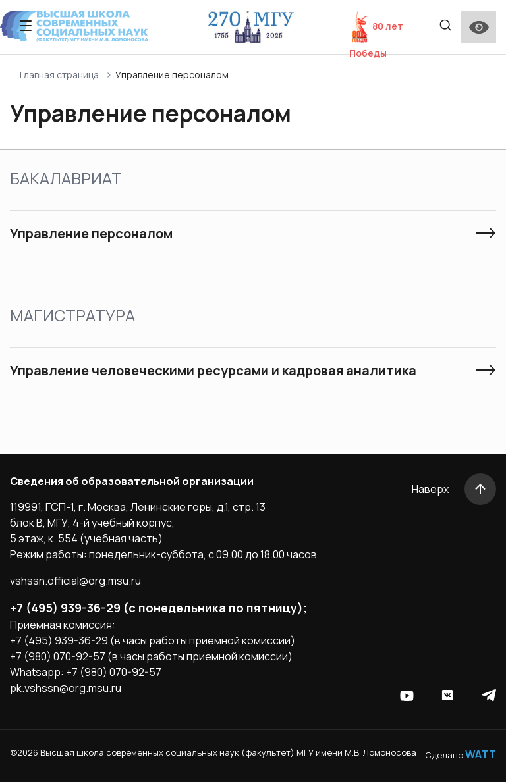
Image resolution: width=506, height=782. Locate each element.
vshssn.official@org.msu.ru (75, 580)
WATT (480, 754)
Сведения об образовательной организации (132, 481)
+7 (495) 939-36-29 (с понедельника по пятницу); (158, 607)
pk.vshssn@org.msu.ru (65, 688)
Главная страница (59, 74)
